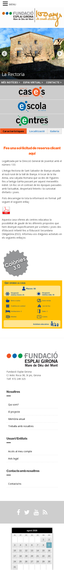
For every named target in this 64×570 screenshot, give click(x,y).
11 (20, 550)
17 (15, 556)
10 (15, 550)
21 (38, 556)
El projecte (14, 411)
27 (32, 561)
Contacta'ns (14, 483)
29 (43, 561)
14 (38, 550)
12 (26, 550)
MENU (12, 4)
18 (20, 556)
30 (49, 561)
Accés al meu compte (20, 451)
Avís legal (13, 458)
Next (59, 53)
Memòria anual (16, 419)
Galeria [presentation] (54, 131)
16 (49, 550)
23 (49, 556)
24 (15, 561)
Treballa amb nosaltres (21, 426)
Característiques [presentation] (13, 131)
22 (43, 556)
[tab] (13, 131)
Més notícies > (10, 82)
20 (32, 556)
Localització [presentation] (37, 131)
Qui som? (13, 404)
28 (38, 561)
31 (15, 567)
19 (26, 556)
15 (43, 550)
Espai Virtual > (33, 82)
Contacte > (54, 82)
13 (32, 550)
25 (20, 561)
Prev (4, 53)
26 (26, 561)
